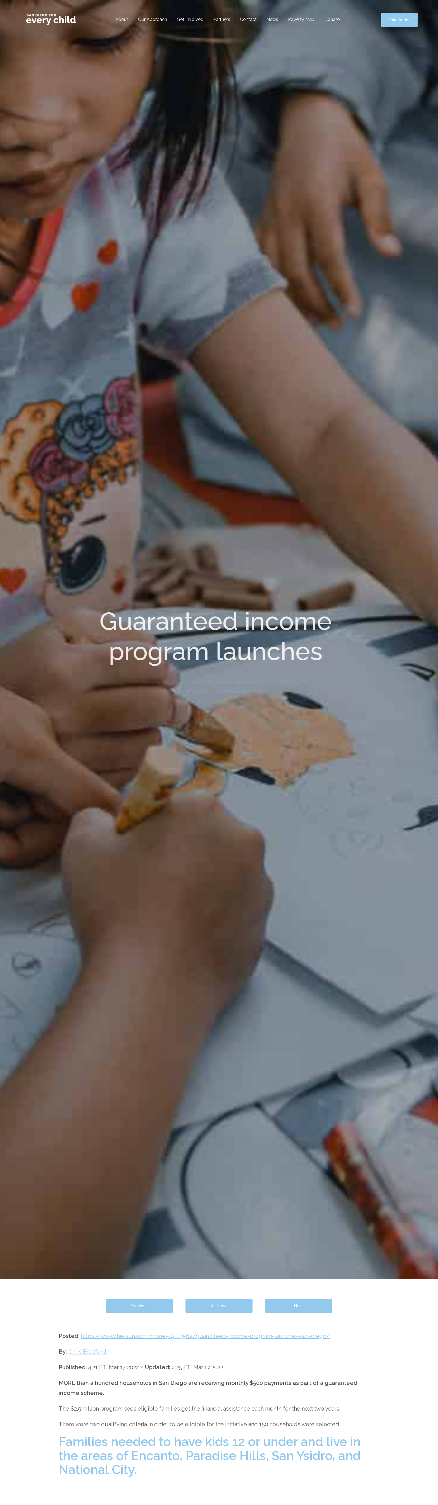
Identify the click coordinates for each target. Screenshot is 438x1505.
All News (219, 1306)
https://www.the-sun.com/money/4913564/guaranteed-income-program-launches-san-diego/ (205, 1336)
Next (298, 1306)
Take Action (399, 20)
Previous (139, 1306)
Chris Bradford (87, 1351)
